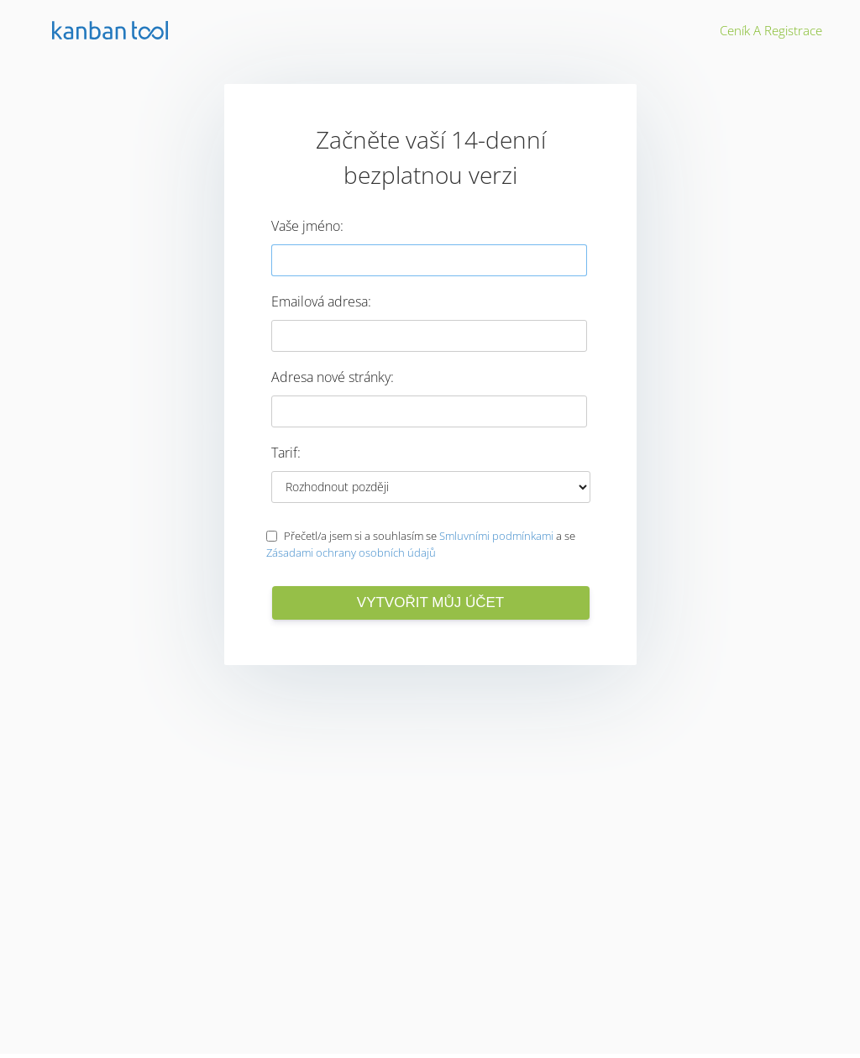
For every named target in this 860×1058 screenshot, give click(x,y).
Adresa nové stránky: (332, 377)
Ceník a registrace (771, 30)
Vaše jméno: (307, 225)
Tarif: (286, 452)
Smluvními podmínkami (496, 535)
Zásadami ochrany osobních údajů (351, 552)
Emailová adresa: (321, 301)
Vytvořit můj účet (430, 602)
